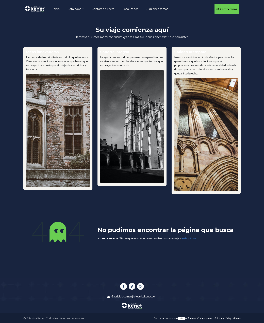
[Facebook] (123, 286)
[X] (132, 286)
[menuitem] (56, 9)
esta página (189, 238)
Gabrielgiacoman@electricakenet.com (134, 296)
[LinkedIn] (140, 286)
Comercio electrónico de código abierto (219, 318)
